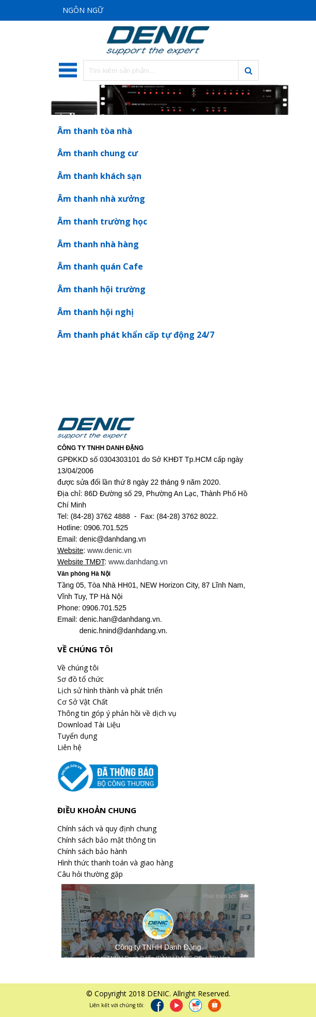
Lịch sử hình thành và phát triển (110, 690)
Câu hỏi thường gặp (90, 874)
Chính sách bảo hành (92, 851)
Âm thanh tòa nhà (94, 131)
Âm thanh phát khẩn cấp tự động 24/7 (135, 334)
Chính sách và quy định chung (106, 828)
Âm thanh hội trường (101, 289)
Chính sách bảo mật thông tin (106, 840)
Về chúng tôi (78, 667)
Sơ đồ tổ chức (80, 679)
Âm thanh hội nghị (95, 312)
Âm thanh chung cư (97, 153)
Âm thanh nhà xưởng (101, 198)
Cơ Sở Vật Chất (82, 702)
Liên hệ (69, 747)
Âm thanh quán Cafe (100, 266)
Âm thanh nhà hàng (98, 244)
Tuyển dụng (77, 736)
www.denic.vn (109, 550)
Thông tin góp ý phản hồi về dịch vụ (117, 713)
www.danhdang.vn (137, 562)
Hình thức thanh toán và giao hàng (115, 863)
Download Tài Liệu (88, 724)
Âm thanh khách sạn (99, 176)
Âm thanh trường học (102, 221)
